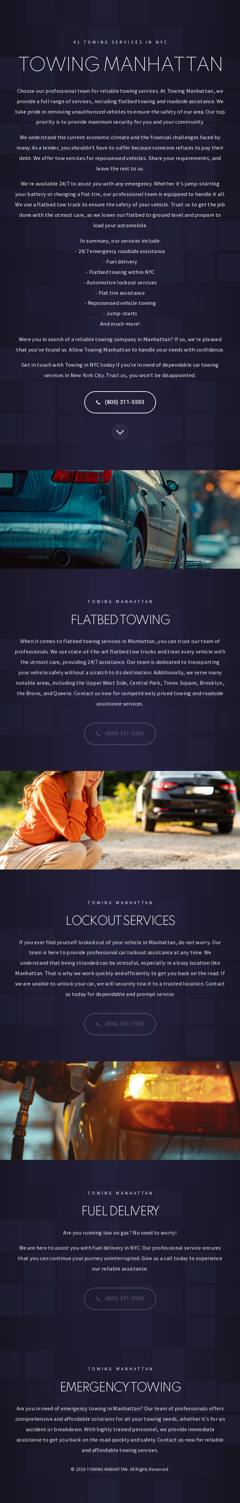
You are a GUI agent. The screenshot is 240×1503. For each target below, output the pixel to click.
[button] (120, 402)
